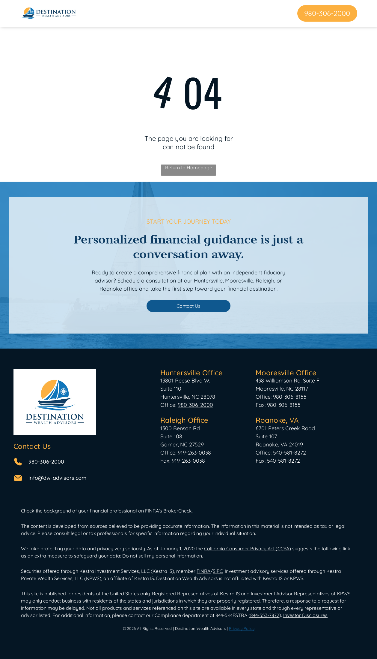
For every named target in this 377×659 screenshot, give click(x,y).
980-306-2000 (46, 461)
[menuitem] (108, 13)
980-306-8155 (290, 396)
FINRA (203, 571)
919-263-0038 (194, 452)
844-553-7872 (264, 615)
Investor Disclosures (305, 615)
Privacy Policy (241, 628)
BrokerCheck (177, 511)
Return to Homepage (188, 168)
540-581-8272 (289, 452)
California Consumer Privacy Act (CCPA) (247, 549)
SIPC (218, 571)
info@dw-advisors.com (57, 477)
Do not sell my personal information (162, 556)
